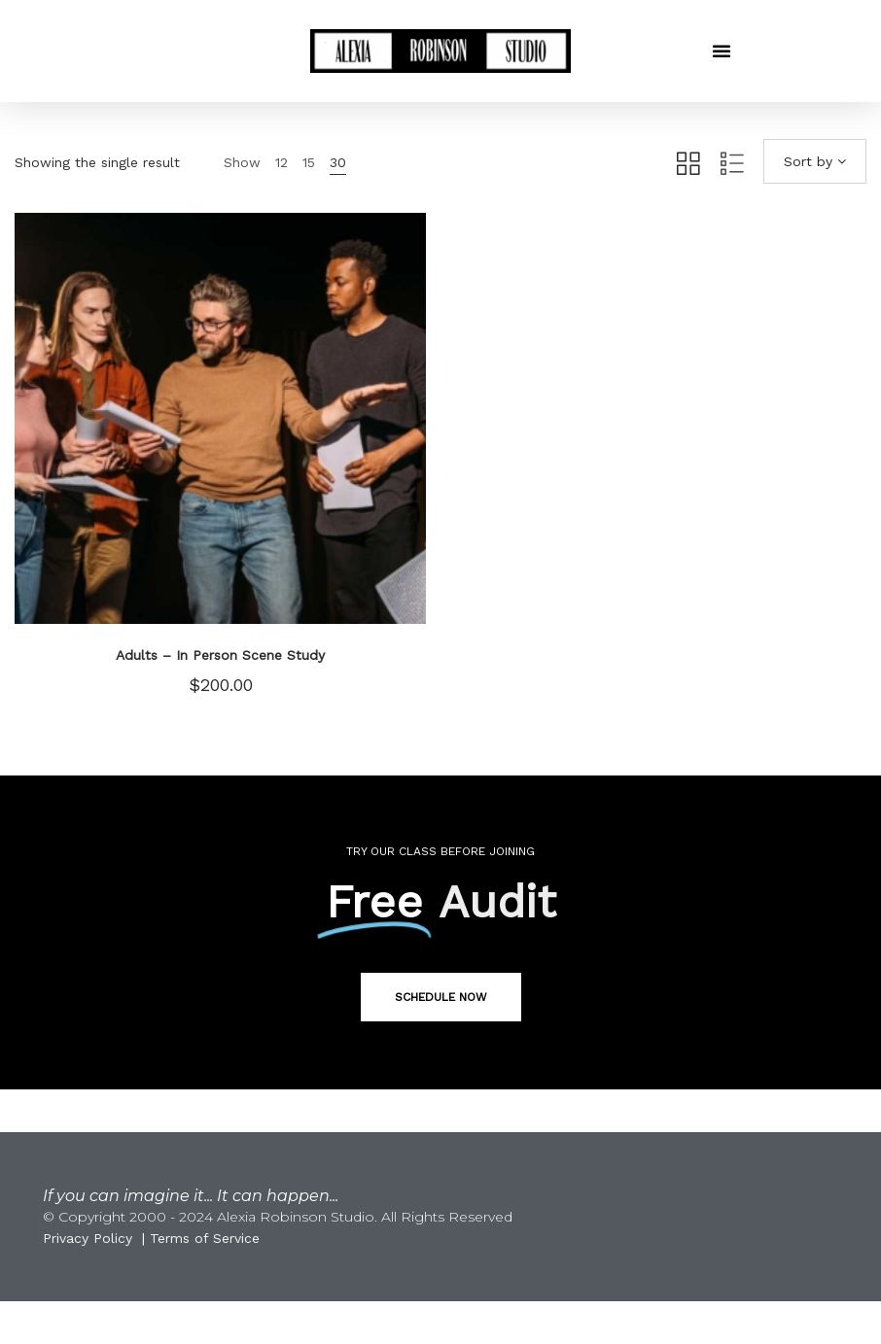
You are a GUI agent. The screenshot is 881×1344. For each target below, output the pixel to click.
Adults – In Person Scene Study (220, 655)
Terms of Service (205, 1238)
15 (308, 162)
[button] (721, 50)
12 (281, 162)
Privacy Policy (87, 1238)
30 (338, 162)
